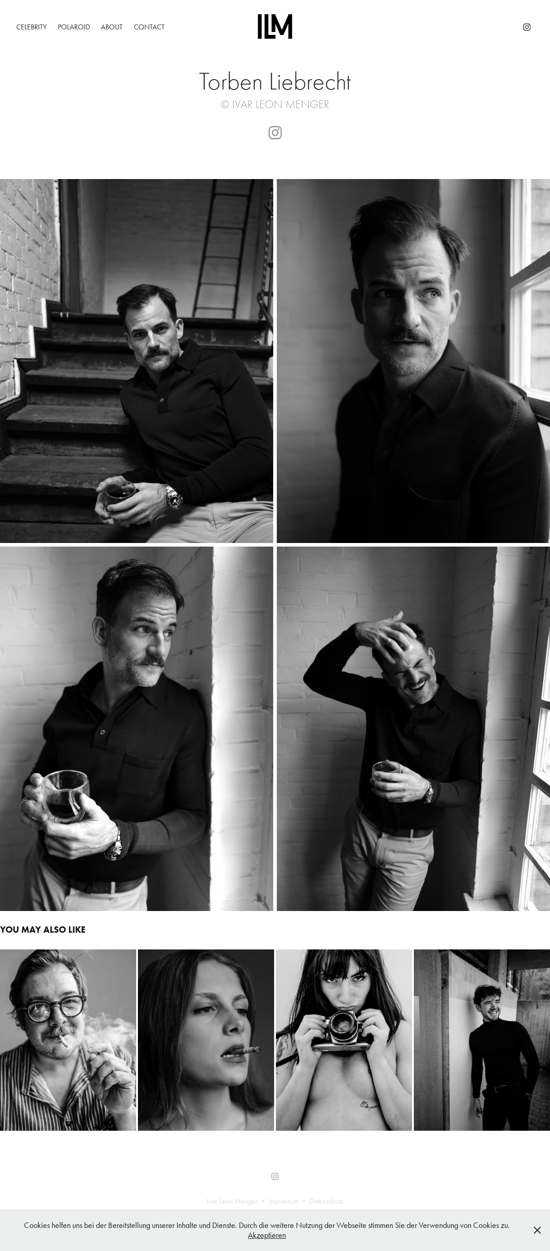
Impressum (284, 1201)
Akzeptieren (267, 1235)
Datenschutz (326, 1201)
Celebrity (31, 27)
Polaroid (74, 27)
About (112, 27)
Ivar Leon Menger (232, 1201)
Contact (149, 27)
